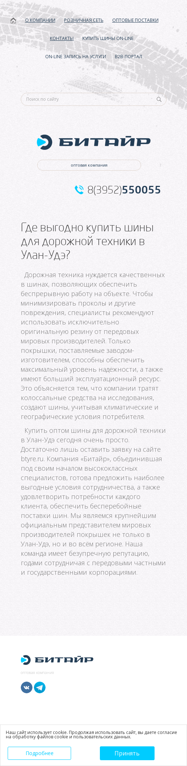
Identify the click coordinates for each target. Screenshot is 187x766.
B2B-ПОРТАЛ (128, 56)
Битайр (95, 458)
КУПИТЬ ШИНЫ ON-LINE (107, 38)
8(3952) (124, 190)
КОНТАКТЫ (62, 38)
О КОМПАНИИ (40, 20)
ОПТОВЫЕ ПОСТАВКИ (135, 20)
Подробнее (40, 753)
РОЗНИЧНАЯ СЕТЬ (84, 20)
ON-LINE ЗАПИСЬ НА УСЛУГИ (75, 56)
